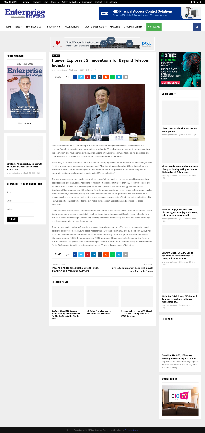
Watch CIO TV (169, 379)
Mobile (10, 209)
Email (9, 201)
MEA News (55, 55)
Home (8, 27)
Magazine (115, 27)
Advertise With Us (71, 2)
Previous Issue (24, 123)
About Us (55, 2)
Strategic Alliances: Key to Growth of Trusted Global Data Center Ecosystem (24, 167)
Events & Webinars (94, 27)
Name (9, 192)
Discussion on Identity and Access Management (179, 130)
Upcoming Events (133, 27)
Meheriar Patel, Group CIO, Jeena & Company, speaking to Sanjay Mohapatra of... (179, 299)
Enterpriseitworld (131, 430)
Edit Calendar (110, 2)
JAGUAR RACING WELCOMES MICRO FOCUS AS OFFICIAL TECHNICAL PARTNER (75, 270)
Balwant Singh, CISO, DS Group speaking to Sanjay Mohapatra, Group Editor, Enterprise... (178, 255)
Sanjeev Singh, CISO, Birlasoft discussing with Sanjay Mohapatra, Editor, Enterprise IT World (180, 212)
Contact (98, 2)
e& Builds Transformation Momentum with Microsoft (98, 312)
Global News (72, 27)
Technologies (33, 27)
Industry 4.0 (53, 27)
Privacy (25, 2)
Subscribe (87, 2)
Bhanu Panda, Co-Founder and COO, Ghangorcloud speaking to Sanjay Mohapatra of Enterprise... (180, 169)
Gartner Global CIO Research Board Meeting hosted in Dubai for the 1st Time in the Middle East (66, 314)
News (17, 27)
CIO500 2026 (154, 27)
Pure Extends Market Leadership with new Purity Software (132, 270)
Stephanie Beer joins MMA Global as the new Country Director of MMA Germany (136, 313)
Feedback (36, 2)
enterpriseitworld (60, 70)
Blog (46, 2)
